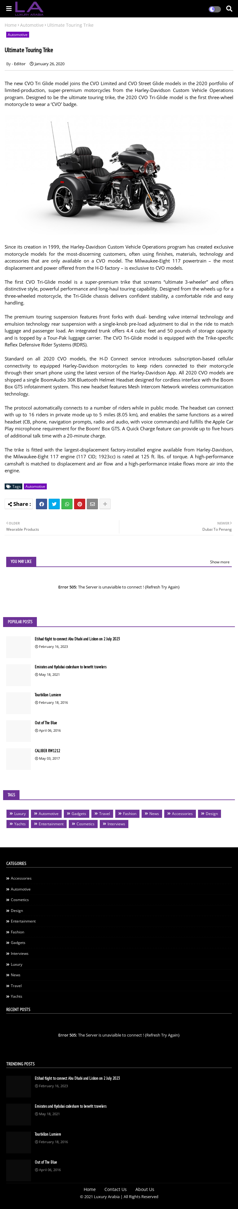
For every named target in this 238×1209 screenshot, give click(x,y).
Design (212, 813)
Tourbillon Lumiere (48, 695)
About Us (144, 1189)
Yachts (20, 824)
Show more (220, 562)
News (154, 813)
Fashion (129, 813)
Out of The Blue (46, 723)
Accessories (182, 813)
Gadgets (79, 813)
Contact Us (115, 1189)
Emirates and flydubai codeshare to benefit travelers (70, 667)
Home (11, 25)
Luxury (20, 813)
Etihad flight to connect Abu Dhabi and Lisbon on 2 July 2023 (77, 639)
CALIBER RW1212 (47, 750)
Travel (104, 813)
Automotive (32, 25)
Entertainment (51, 824)
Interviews (116, 824)
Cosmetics (86, 824)
